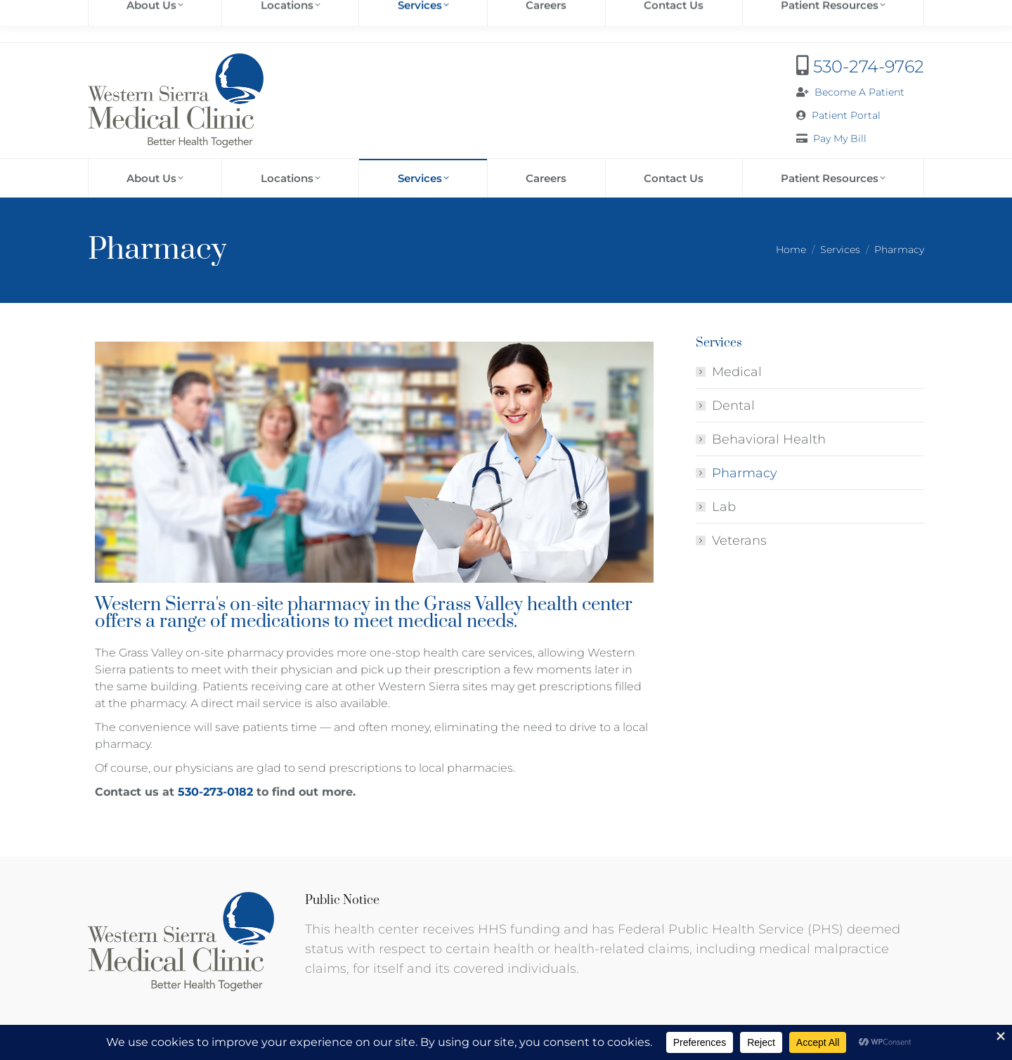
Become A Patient (859, 92)
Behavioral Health (769, 439)
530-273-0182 (217, 792)
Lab (724, 507)
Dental (733, 405)
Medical (737, 372)
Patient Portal (846, 115)
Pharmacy (744, 473)
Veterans (739, 540)
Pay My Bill (840, 138)
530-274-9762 (868, 66)
